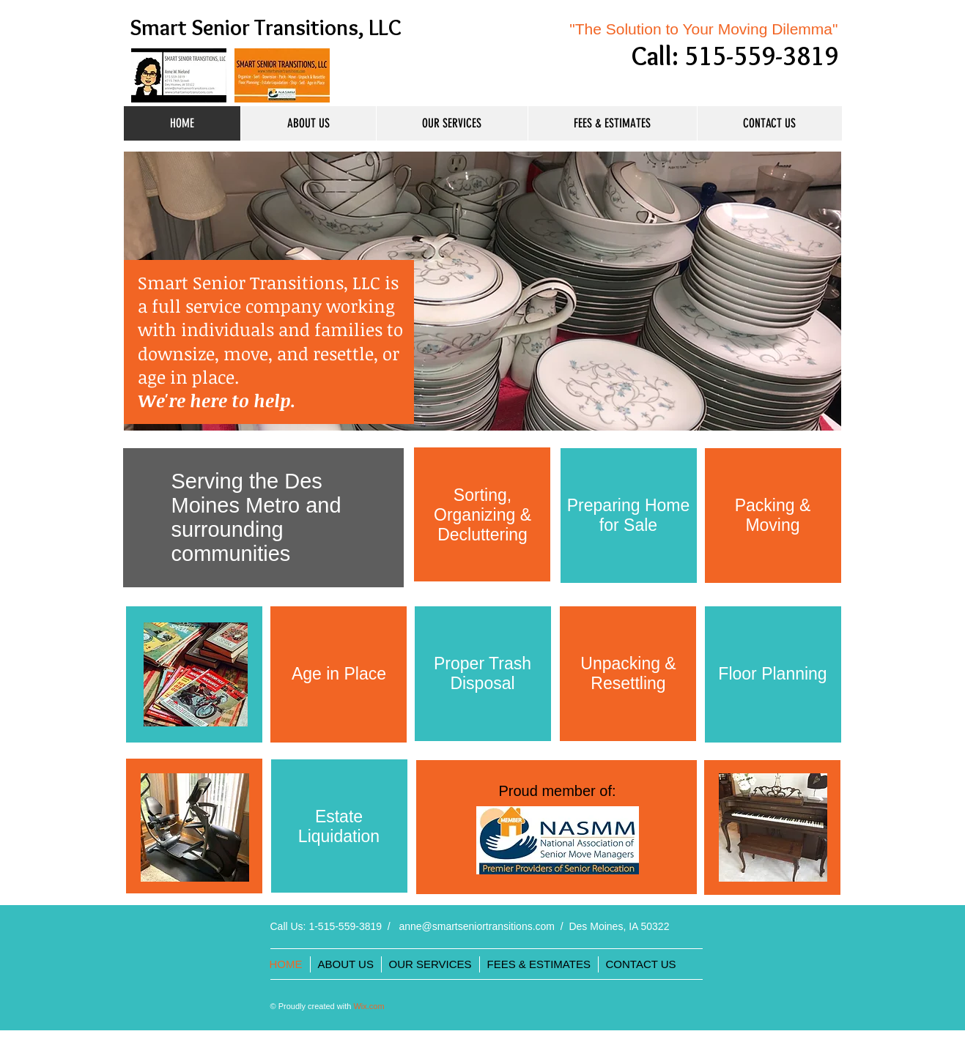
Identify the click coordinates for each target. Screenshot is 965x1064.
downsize (176, 353)
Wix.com (368, 1006)
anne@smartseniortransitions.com (477, 926)
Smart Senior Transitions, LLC (266, 27)
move (245, 353)
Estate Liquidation (339, 826)
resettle (343, 353)
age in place (186, 377)
